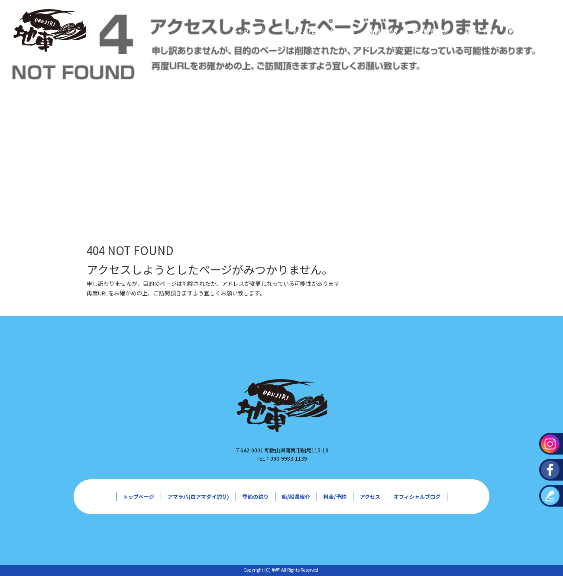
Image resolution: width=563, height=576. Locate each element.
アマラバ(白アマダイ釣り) (316, 31)
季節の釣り (381, 31)
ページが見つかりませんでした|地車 (43, 186)
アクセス (520, 31)
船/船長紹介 (429, 31)
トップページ (249, 31)
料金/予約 (479, 31)
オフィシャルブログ (417, 496)
